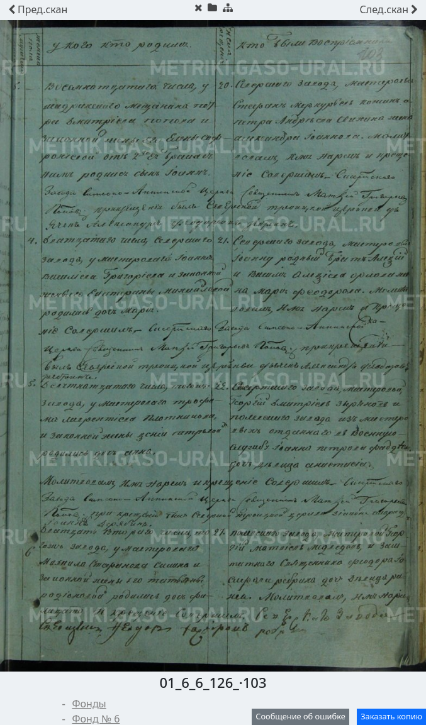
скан (37, 9)
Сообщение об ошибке (300, 716)
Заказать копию (391, 716)
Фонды (89, 704)
